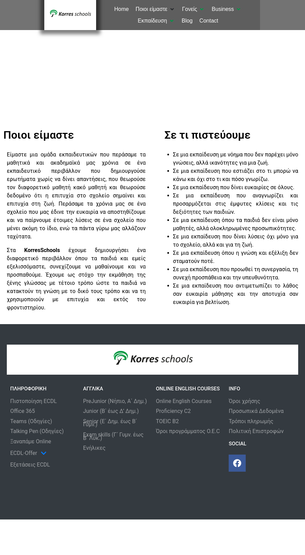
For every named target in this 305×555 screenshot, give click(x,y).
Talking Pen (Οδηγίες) (37, 431)
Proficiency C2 (173, 411)
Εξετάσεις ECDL (30, 465)
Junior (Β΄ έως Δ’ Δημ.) (111, 411)
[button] (155, 9)
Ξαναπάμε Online (30, 441)
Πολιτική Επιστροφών (256, 431)
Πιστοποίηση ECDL (33, 401)
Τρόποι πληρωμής (251, 421)
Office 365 (22, 411)
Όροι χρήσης (244, 401)
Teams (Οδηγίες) (31, 421)
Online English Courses (184, 401)
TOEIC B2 (167, 421)
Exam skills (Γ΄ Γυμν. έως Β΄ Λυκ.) (113, 436)
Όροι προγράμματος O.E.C (188, 431)
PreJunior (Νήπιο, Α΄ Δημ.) (115, 401)
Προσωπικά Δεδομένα (256, 411)
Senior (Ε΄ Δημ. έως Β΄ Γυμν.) (110, 423)
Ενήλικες (94, 448)
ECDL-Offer (28, 453)
